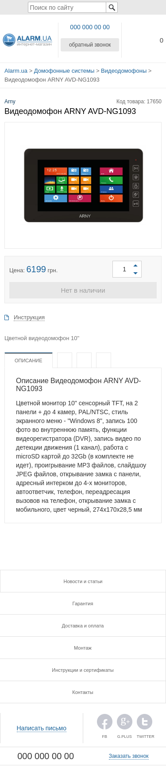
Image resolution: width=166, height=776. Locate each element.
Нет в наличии (83, 290)
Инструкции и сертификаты (82, 670)
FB (104, 724)
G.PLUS (124, 724)
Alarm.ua (15, 70)
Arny (9, 101)
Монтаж (83, 648)
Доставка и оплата (83, 625)
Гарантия (83, 603)
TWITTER (144, 724)
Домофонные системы (64, 70)
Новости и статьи (82, 581)
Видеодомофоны (124, 70)
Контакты (82, 692)
